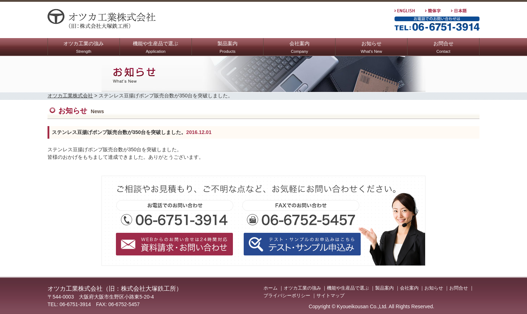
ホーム (271, 288)
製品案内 (227, 48)
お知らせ (371, 48)
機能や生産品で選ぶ (155, 48)
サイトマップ (330, 295)
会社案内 (299, 48)
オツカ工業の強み (83, 48)
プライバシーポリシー (287, 295)
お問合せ (443, 48)
